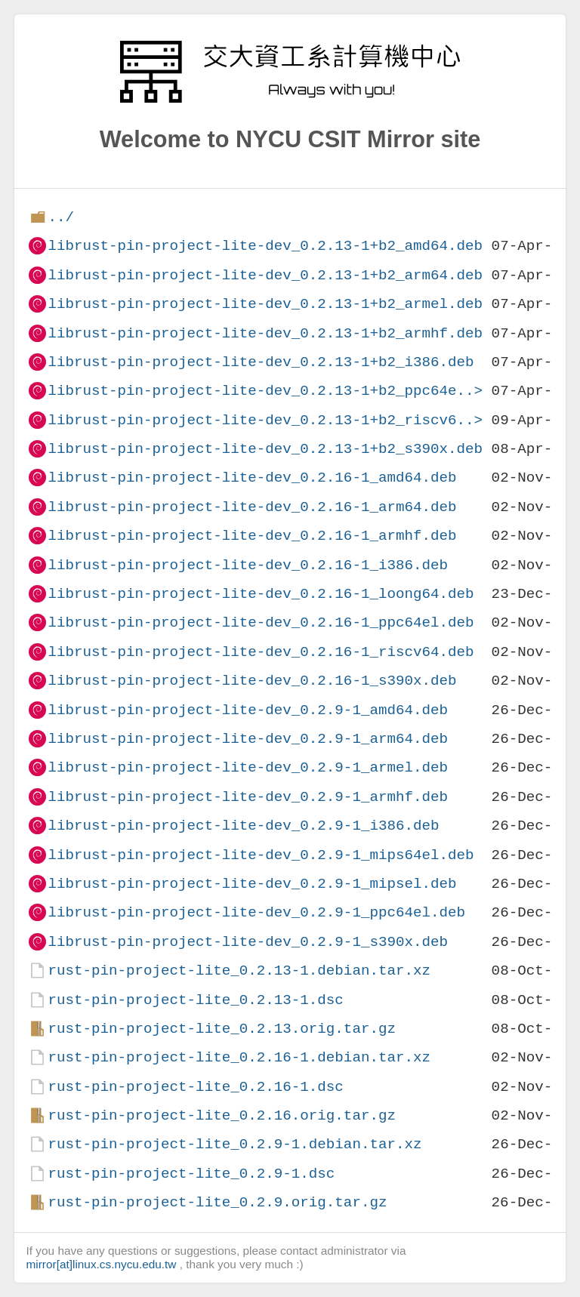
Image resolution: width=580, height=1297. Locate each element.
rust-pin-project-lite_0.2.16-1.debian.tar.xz (239, 1057)
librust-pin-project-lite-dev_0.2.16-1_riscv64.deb (261, 652)
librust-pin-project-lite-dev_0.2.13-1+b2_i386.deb (261, 362)
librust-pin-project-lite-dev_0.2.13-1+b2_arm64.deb (265, 275)
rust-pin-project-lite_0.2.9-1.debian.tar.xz (234, 1144)
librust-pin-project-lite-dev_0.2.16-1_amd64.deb (252, 477)
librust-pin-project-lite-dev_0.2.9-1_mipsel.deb (252, 883)
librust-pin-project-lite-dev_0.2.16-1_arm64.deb (252, 507)
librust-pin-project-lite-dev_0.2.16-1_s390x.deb (252, 680)
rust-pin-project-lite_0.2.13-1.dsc (195, 1000)
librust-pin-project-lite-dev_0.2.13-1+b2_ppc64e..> (265, 390)
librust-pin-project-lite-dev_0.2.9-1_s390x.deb (248, 942)
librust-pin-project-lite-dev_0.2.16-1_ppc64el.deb (261, 622)
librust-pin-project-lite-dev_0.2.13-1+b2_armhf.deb (265, 333)
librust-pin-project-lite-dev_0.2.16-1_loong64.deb (261, 594)
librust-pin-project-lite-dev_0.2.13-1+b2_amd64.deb (265, 246)
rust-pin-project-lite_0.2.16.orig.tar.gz (222, 1115)
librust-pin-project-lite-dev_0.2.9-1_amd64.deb (248, 710)
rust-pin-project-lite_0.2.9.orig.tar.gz (217, 1202)
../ (61, 217)
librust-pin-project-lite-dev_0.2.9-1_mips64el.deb (261, 855)
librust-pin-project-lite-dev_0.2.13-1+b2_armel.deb (265, 304)
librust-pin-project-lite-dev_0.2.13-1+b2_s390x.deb (265, 449)
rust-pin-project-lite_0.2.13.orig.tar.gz (222, 1028)
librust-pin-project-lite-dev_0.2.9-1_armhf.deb (248, 797)
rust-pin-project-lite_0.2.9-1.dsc (191, 1173)
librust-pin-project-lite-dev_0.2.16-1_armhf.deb (252, 535)
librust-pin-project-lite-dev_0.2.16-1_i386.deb (248, 565)
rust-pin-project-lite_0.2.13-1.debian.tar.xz (239, 970)
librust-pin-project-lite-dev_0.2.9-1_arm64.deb (248, 739)
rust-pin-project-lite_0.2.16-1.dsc (195, 1087)
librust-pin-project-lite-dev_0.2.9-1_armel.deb (248, 767)
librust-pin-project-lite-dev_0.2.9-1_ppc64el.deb (256, 912)
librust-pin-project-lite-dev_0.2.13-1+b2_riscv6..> (265, 420)
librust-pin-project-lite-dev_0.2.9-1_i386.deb (243, 825)
